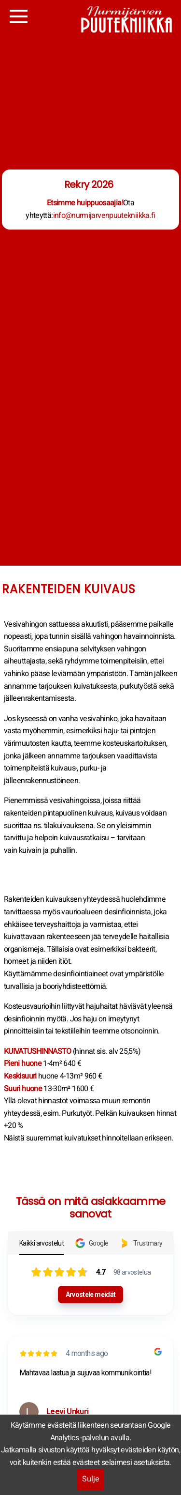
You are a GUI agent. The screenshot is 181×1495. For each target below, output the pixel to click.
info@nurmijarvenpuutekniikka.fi (104, 215)
